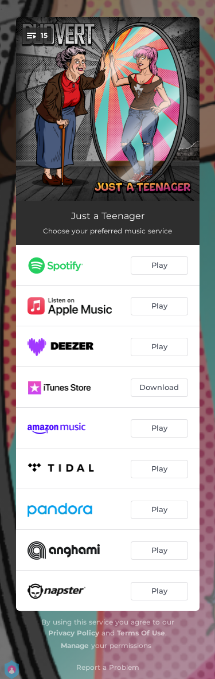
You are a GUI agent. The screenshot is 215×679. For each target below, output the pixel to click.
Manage (75, 645)
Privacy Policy (73, 633)
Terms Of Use (141, 633)
